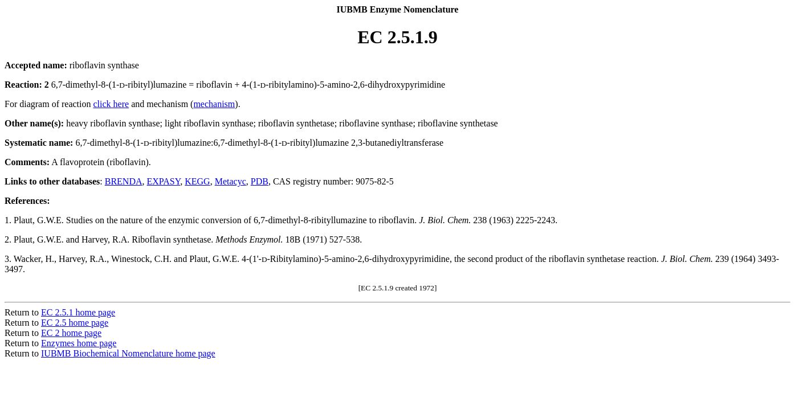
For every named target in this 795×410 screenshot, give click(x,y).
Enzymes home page (78, 343)
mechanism (214, 104)
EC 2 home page (71, 333)
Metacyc (230, 181)
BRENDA (123, 181)
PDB (259, 181)
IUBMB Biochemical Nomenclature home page (128, 353)
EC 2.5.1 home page (78, 312)
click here (111, 104)
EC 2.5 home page (74, 322)
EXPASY (164, 181)
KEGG (197, 181)
